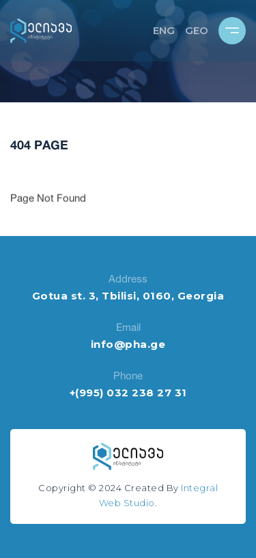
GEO (196, 30)
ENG (164, 30)
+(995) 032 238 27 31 (128, 392)
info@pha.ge (128, 344)
